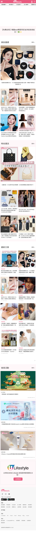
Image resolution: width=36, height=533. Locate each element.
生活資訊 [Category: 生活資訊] (21, 295)
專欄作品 (14, 507)
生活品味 (18, 4)
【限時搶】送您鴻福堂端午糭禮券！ (10, 394)
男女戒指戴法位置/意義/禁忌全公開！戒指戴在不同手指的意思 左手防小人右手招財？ (9, 235)
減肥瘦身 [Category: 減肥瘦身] (3, 321)
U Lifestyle (3, 515)
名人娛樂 (26, 4)
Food (15, 515)
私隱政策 (29, 520)
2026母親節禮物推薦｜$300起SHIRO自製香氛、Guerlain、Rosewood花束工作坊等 (8, 351)
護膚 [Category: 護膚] (2, 295)
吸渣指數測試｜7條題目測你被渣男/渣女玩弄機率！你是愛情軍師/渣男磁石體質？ (26, 325)
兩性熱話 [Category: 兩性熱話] (21, 321)
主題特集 (19, 507)
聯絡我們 (3, 522)
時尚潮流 (11, 4)
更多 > (33, 42)
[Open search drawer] (34, 1)
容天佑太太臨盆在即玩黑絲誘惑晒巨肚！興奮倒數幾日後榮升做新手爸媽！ (27, 351)
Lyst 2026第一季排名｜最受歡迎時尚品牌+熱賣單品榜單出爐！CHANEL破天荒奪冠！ (9, 210)
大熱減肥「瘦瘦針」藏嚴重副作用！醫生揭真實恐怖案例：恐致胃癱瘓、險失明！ (9, 325)
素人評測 (8, 507)
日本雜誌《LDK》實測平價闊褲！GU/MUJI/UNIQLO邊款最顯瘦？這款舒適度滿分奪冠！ (27, 235)
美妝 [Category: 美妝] (20, 269)
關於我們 (3, 520)
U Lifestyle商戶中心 (10, 520)
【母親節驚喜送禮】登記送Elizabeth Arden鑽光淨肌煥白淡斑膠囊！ (18, 424)
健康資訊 (33, 4)
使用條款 (23, 520)
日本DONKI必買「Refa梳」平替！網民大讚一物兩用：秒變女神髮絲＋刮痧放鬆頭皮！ (27, 134)
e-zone (27, 515)
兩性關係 (30, 504)
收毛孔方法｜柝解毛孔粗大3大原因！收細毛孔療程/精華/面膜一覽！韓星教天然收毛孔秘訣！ (9, 109)
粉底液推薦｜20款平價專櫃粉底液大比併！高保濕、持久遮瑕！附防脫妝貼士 (27, 109)
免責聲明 (18, 520)
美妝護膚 (3, 4)
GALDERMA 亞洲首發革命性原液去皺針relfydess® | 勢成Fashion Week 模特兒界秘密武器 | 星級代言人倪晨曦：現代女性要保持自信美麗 (9, 136)
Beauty (19, 515)
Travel (11, 515)
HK (7, 515)
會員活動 (24, 507)
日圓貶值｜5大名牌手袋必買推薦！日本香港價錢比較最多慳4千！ (18, 185)
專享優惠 (30, 507)
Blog (23, 515)
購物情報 (3, 507)
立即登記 (18, 479)
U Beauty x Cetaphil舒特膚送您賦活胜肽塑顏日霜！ (13, 454)
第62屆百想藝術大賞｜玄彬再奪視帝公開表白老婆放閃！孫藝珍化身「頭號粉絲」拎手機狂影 (9, 272)
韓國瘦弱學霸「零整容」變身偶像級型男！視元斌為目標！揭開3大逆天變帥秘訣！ (27, 298)
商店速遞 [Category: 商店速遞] (3, 348)
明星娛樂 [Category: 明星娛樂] (3, 269)
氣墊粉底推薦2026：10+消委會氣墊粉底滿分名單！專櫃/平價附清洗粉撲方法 (26, 272)
